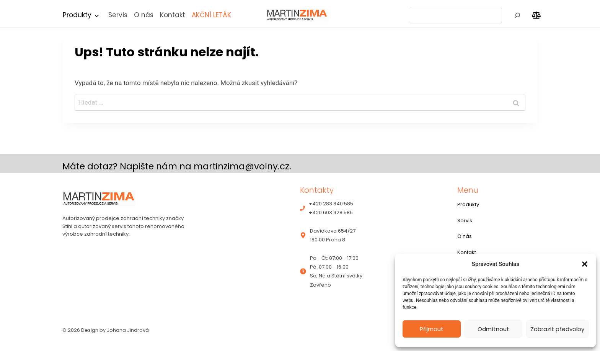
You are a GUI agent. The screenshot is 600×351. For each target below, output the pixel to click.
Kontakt (172, 15)
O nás (143, 15)
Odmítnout (493, 329)
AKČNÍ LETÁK (211, 15)
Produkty (77, 15)
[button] (585, 264)
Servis (117, 15)
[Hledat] (517, 15)
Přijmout (431, 329)
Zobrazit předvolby (557, 329)
